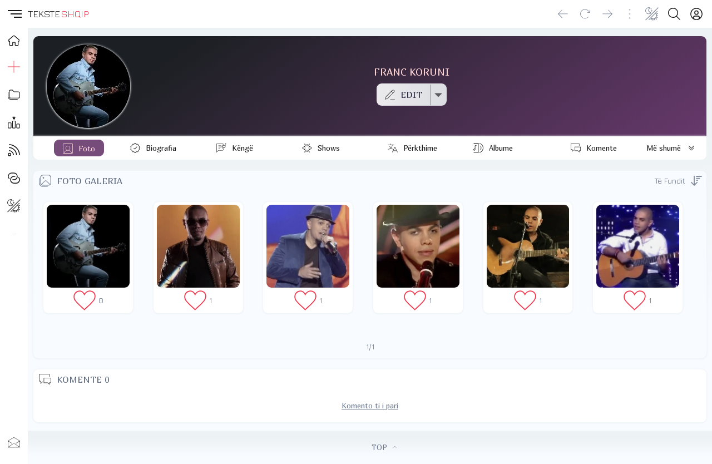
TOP (384, 447)
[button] (14, 14)
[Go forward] (607, 14)
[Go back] (563, 14)
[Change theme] (652, 14)
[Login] (696, 14)
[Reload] (585, 14)
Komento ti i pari (370, 405)
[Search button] (674, 14)
